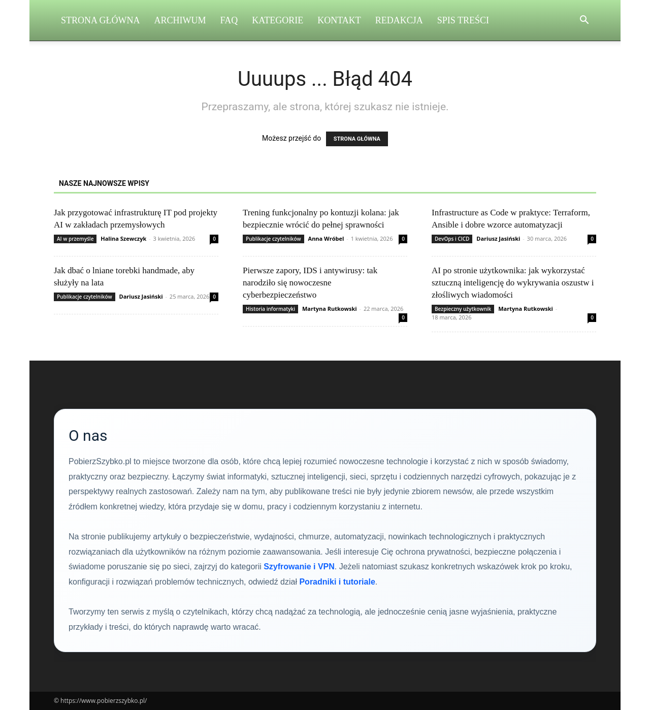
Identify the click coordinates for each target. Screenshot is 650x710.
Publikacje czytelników (273, 238)
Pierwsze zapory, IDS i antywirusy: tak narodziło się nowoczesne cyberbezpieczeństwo (310, 283)
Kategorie (277, 20)
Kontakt (339, 20)
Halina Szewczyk (123, 238)
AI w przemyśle (75, 238)
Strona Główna (100, 20)
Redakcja (399, 20)
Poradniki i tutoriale (337, 581)
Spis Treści (463, 20)
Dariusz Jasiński (498, 238)
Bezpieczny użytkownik (463, 308)
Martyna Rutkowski (329, 308)
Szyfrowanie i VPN (299, 566)
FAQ (229, 20)
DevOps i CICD (452, 238)
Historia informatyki (270, 308)
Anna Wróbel (326, 238)
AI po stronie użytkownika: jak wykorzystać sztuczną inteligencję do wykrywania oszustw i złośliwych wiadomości (513, 283)
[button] (584, 21)
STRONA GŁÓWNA (357, 139)
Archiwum (180, 20)
